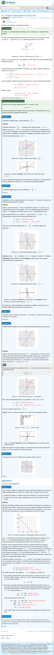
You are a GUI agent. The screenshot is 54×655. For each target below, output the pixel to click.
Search (3, 8)
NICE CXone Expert (25, 644)
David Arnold (8, 20)
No (9, 638)
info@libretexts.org (6, 652)
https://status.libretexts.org (42, 652)
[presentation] (15, 25)
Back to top (4, 631)
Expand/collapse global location (52, 11)
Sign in (50, 8)
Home (7, 11)
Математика (17, 11)
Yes (4, 638)
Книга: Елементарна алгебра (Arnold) (43, 11)
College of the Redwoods (11, 22)
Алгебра (27, 11)
